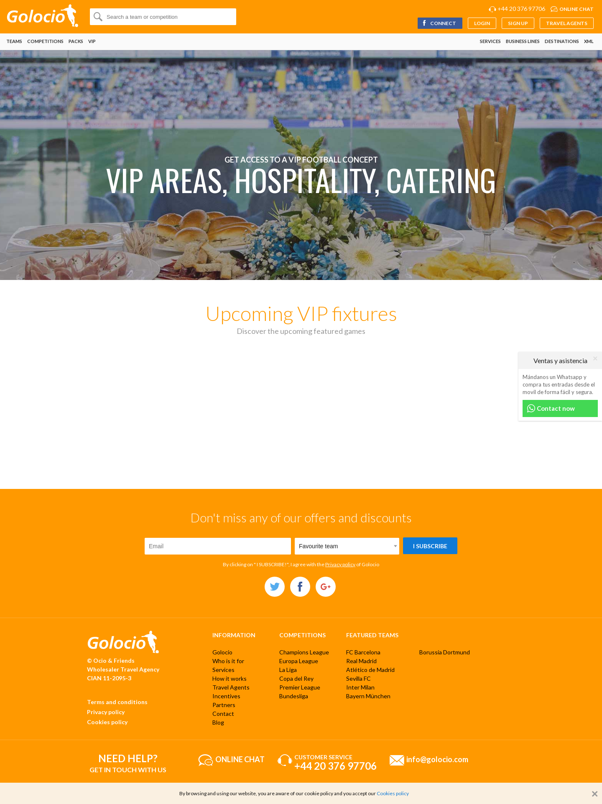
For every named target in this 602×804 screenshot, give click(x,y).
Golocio (222, 652)
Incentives (226, 696)
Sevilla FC (358, 678)
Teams (14, 41)
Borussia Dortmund (444, 652)
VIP (92, 41)
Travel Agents (566, 23)
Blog (218, 722)
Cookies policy (107, 721)
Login (482, 23)
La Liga (288, 669)
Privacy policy (340, 564)
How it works (229, 678)
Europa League (298, 660)
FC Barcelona (363, 652)
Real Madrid (361, 660)
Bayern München (368, 696)
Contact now (551, 408)
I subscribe (430, 546)
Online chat (576, 9)
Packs (76, 41)
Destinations (562, 41)
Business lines (523, 41)
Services (490, 41)
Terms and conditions (117, 701)
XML (589, 41)
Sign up (518, 23)
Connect (438, 23)
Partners (223, 704)
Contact (223, 713)
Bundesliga (293, 696)
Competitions (45, 41)
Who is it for (228, 660)
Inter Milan (360, 687)
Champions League (304, 652)
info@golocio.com (437, 758)
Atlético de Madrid (370, 669)
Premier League (299, 687)
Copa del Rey (296, 678)
